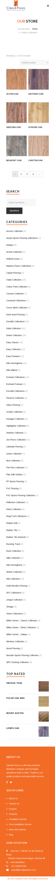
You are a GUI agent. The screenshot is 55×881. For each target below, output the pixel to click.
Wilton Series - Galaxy (16, 634)
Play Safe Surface (14, 474)
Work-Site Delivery (17, 829)
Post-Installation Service (20, 824)
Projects (13, 809)
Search (14, 211)
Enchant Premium (14, 384)
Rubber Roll (11, 523)
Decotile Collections (15, 321)
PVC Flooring (12, 488)
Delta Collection (13, 328)
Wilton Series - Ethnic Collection (21, 627)
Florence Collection (15, 398)
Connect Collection (15, 293)
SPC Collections (13, 593)
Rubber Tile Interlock (16, 537)
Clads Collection (13, 280)
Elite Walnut (11, 370)
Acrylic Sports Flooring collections (22, 238)
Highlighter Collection (16, 426)
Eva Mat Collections (15, 391)
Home (35, 29)
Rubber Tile (11, 530)
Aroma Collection (14, 252)
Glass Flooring (13, 405)
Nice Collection (13, 460)
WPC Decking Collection (17, 662)
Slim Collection (13, 579)
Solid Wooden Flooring (16, 586)
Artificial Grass (13, 259)
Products (13, 814)
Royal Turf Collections (16, 516)
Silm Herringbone (14, 565)
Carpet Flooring (13, 273)
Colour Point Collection (16, 287)
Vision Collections (14, 613)
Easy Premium (13, 356)
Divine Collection (14, 335)
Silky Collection (13, 558)
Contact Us (14, 803)
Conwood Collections (16, 300)
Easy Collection (13, 349)
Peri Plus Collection (15, 467)
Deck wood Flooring (15, 314)
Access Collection (14, 231)
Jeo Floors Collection (16, 440)
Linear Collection (14, 454)
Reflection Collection (15, 502)
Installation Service (18, 819)
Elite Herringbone (14, 363)
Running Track (13, 544)
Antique (9, 245)
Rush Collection (13, 551)
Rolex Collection (13, 509)
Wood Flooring (13, 648)
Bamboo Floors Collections (18, 266)
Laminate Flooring (14, 446)
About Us (13, 798)
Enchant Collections (15, 377)
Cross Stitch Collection (16, 307)
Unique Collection (14, 600)
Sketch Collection (14, 572)
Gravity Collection (14, 412)
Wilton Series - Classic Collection (21, 620)
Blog (11, 835)
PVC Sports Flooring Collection (20, 495)
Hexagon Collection (15, 419)
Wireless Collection (15, 641)
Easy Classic (12, 342)
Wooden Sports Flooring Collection (22, 655)
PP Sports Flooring (15, 481)
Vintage (9, 607)
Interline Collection (14, 433)
